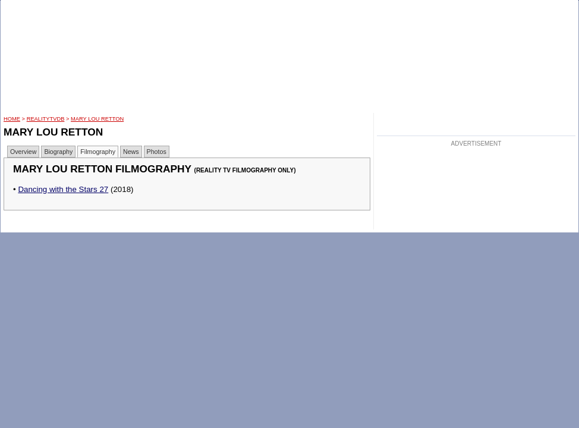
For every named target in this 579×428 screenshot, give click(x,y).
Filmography (97, 151)
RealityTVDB (46, 119)
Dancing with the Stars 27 (63, 189)
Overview (23, 151)
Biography (58, 151)
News (131, 151)
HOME (12, 119)
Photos (156, 151)
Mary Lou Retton (97, 119)
